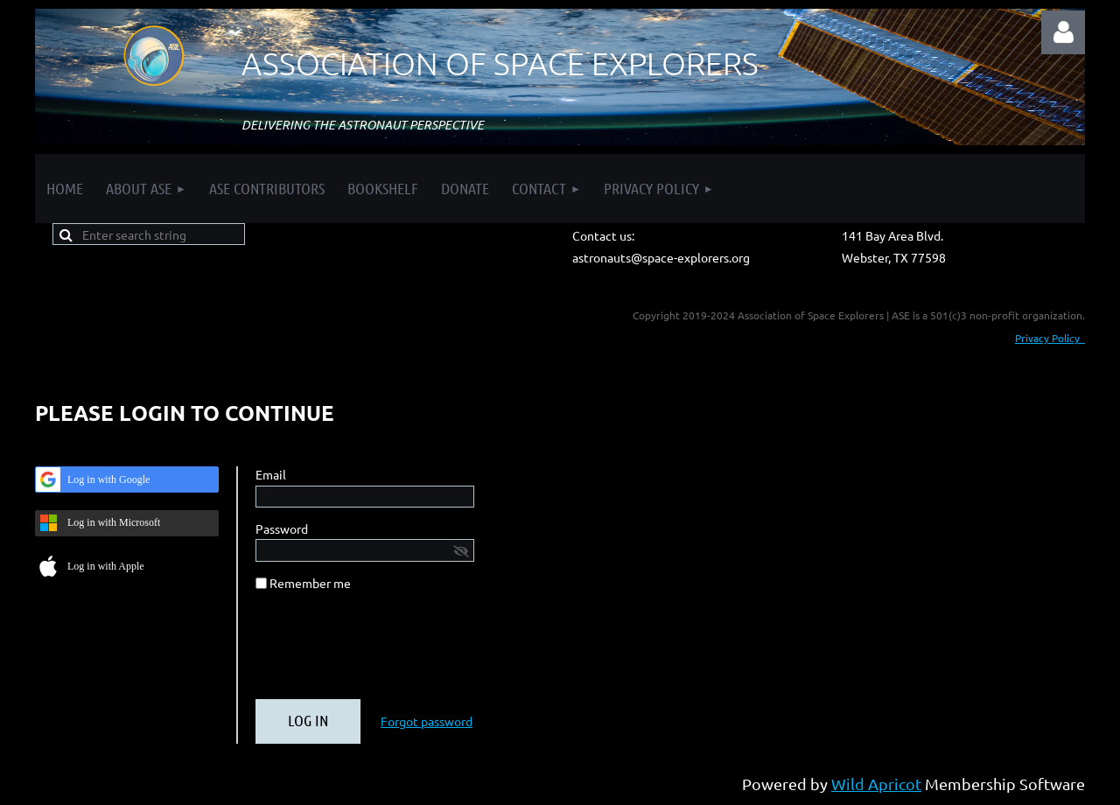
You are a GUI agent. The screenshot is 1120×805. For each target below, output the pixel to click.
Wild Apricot (876, 783)
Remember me (310, 583)
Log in (1063, 32)
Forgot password (426, 721)
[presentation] (389, 652)
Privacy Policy (1050, 338)
